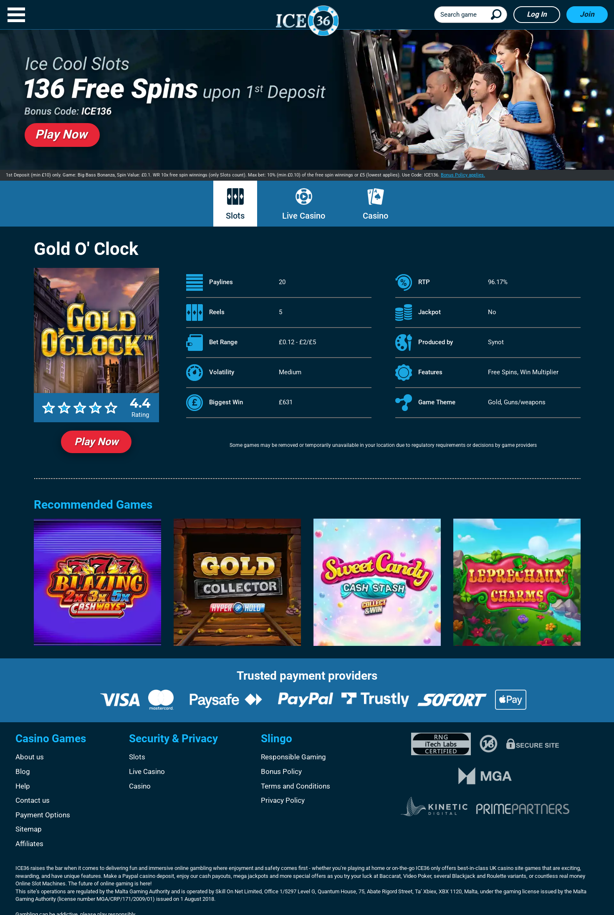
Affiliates (29, 843)
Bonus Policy (281, 771)
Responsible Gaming (293, 757)
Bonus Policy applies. (463, 175)
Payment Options (42, 815)
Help (22, 786)
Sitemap (28, 829)
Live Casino (303, 216)
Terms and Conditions (295, 786)
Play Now (96, 442)
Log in (537, 14)
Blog (22, 771)
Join (587, 14)
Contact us (32, 800)
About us (29, 757)
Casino (375, 216)
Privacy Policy (283, 800)
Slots (235, 216)
